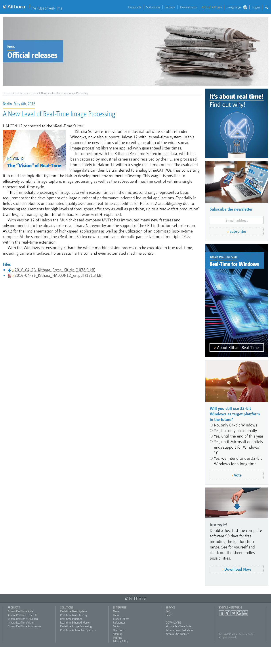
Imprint (117, 637)
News (116, 611)
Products (134, 7)
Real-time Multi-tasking (73, 615)
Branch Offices (121, 618)
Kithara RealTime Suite (20, 611)
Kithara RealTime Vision (21, 622)
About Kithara (212, 7)
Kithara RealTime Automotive (24, 626)
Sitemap (117, 633)
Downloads (188, 7)
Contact (117, 626)
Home (6, 93)
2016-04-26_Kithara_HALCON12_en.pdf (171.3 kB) (59, 275)
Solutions (153, 7)
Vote (238, 474)
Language (237, 7)
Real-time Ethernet (71, 618)
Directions (118, 630)
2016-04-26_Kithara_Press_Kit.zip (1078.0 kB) (55, 269)
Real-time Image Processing (76, 626)
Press (33, 93)
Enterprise (119, 607)
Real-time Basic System (73, 611)
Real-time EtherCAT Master (75, 622)
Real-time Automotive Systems (77, 630)
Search (169, 615)
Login (256, 7)
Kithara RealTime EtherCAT (22, 615)
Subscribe (237, 231)
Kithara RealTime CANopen (23, 618)
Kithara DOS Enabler (177, 633)
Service (170, 7)
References (119, 622)
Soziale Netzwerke (230, 607)
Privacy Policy (120, 641)
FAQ (168, 611)
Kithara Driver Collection (179, 630)
